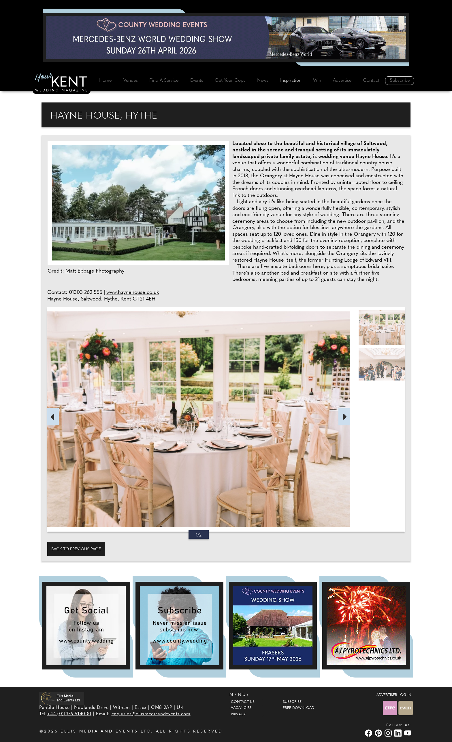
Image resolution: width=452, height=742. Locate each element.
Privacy (238, 714)
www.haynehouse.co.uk (132, 292)
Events (196, 80)
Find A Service (163, 80)
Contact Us (243, 702)
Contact (371, 80)
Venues (130, 80)
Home (105, 80)
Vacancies (241, 708)
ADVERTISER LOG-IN (393, 695)
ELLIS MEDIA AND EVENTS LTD (106, 731)
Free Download (298, 708)
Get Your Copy (230, 80)
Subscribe (400, 80)
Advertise (342, 80)
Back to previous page (76, 549)
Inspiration (291, 80)
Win (317, 80)
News (262, 80)
